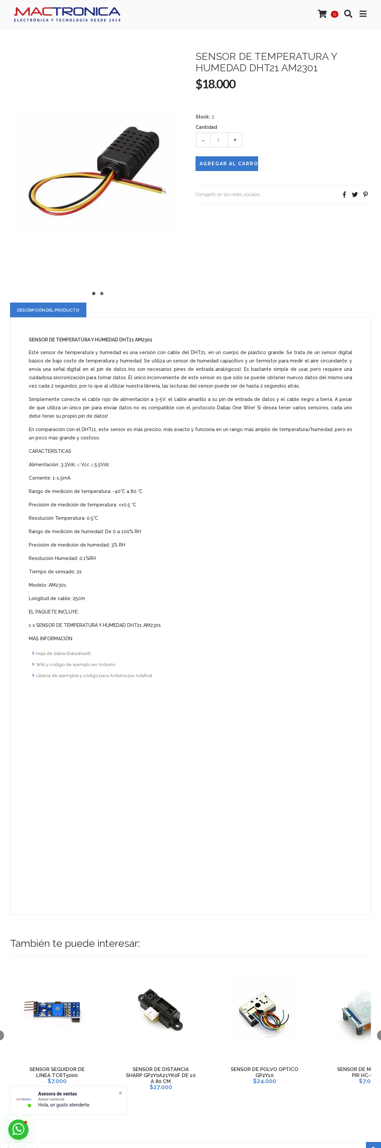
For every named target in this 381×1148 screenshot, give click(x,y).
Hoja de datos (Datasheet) (63, 653)
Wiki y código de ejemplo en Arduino (75, 664)
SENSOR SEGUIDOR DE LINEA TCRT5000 (57, 1072)
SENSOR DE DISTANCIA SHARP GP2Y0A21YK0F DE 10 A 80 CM (161, 1075)
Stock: (203, 116)
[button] (94, 292)
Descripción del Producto (48, 310)
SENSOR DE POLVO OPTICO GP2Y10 (264, 1072)
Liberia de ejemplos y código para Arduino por (94, 675)
